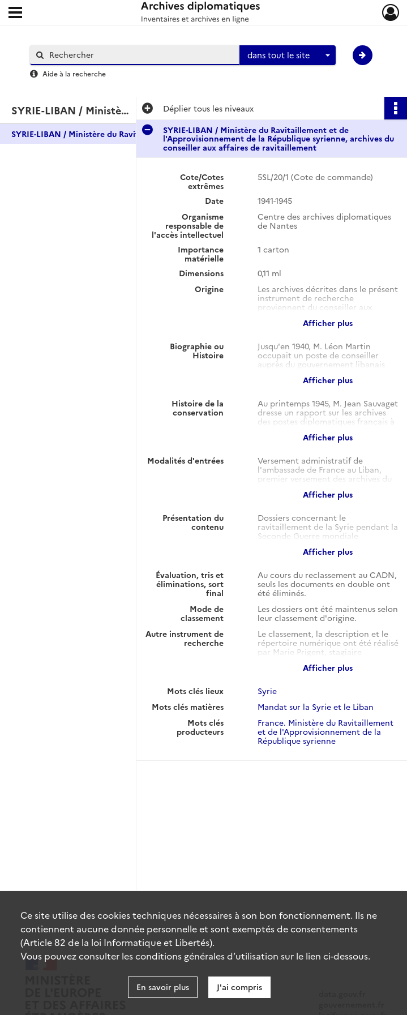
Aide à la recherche (74, 73)
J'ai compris (239, 986)
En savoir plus (162, 986)
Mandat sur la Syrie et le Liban (316, 706)
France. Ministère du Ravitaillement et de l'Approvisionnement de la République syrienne (325, 731)
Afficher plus (328, 322)
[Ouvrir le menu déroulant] (15, 13)
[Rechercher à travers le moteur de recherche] (140, 55)
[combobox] (287, 55)
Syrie (267, 690)
